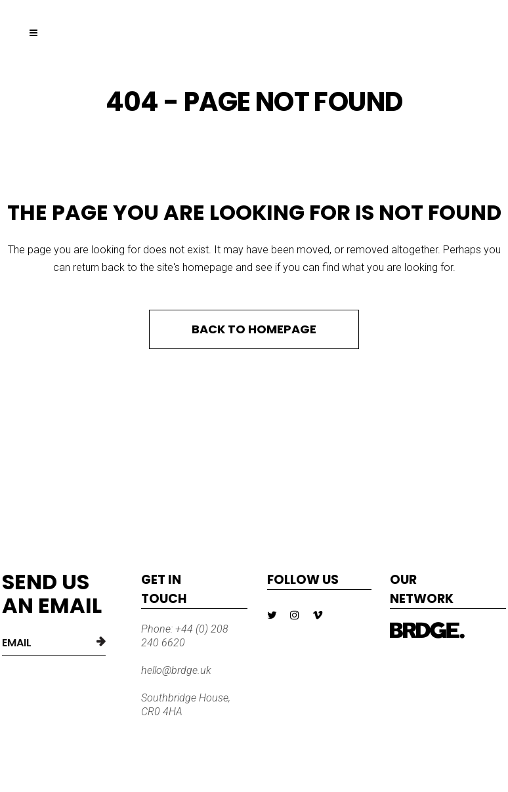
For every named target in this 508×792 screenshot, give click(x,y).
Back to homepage (254, 329)
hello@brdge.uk (176, 670)
